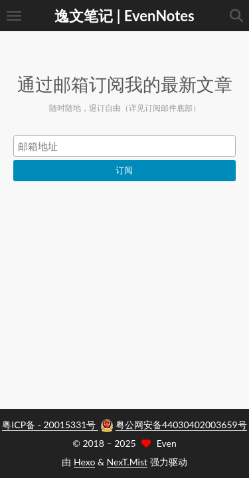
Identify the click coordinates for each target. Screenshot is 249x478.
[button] (14, 15)
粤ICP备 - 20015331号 (50, 424)
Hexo (84, 461)
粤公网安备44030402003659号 (181, 424)
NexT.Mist (127, 461)
